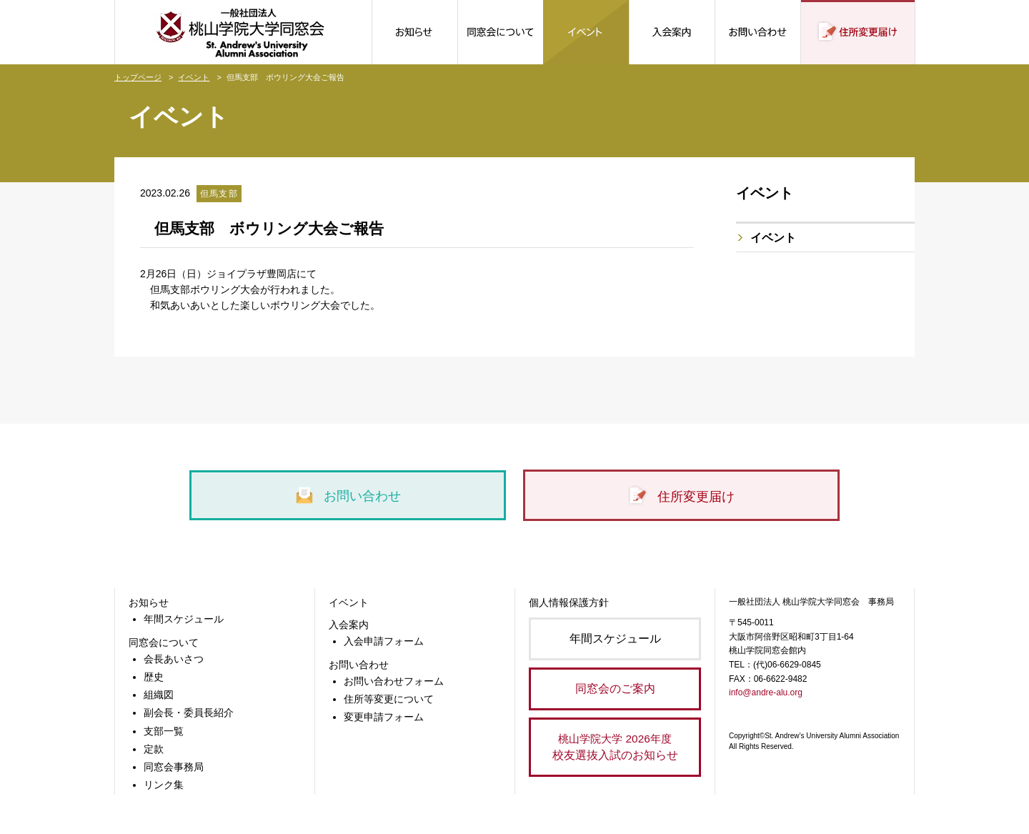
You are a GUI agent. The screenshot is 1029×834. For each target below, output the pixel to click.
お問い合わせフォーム (394, 681)
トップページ (137, 77)
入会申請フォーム (384, 641)
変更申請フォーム (384, 717)
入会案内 (349, 624)
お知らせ (149, 602)
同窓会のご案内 (615, 688)
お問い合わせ (347, 495)
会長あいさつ (174, 659)
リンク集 (164, 784)
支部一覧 (164, 731)
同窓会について (164, 642)
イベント (193, 77)
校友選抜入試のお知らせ (615, 745)
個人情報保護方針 (569, 602)
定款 (154, 749)
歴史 (154, 676)
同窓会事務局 (174, 767)
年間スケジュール (184, 619)
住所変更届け (681, 496)
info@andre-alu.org (765, 692)
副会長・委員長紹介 (189, 712)
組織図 (159, 694)
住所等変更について (389, 699)
